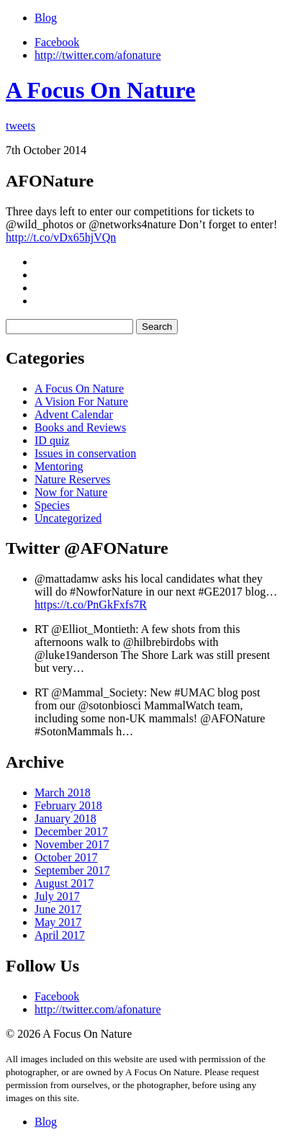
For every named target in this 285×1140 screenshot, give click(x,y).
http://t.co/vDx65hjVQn (61, 237)
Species (52, 505)
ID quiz (52, 440)
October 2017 (66, 857)
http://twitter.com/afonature (98, 55)
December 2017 (71, 831)
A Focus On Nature (100, 90)
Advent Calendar (74, 414)
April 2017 (60, 935)
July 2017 (57, 896)
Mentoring (59, 466)
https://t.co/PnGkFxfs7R (91, 604)
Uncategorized (68, 518)
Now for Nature (71, 492)
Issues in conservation (85, 453)
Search (157, 326)
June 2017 (58, 909)
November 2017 (72, 844)
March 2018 (63, 792)
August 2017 (64, 883)
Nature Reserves (72, 479)
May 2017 (58, 922)
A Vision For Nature (81, 401)
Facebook (57, 42)
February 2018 (68, 805)
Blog (46, 18)
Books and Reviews (80, 427)
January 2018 (65, 818)
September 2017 (72, 870)
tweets (20, 126)
